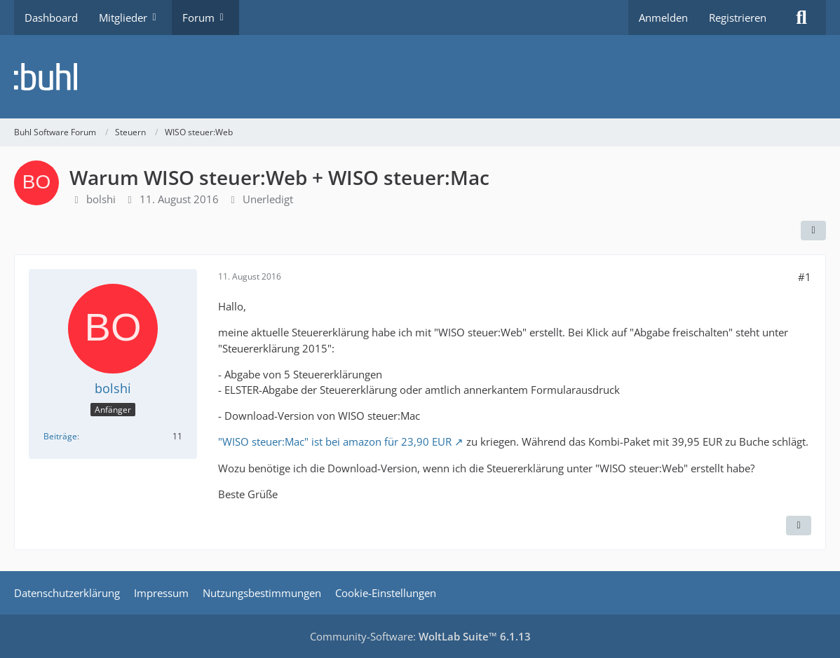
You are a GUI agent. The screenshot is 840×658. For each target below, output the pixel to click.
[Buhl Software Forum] (420, 76)
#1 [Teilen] (804, 277)
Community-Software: (420, 636)
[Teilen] (813, 230)
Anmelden (663, 18)
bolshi (101, 199)
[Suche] (801, 17)
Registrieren (737, 18)
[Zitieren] (798, 525)
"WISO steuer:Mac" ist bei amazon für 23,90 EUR (335, 441)
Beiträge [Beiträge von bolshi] (60, 436)
